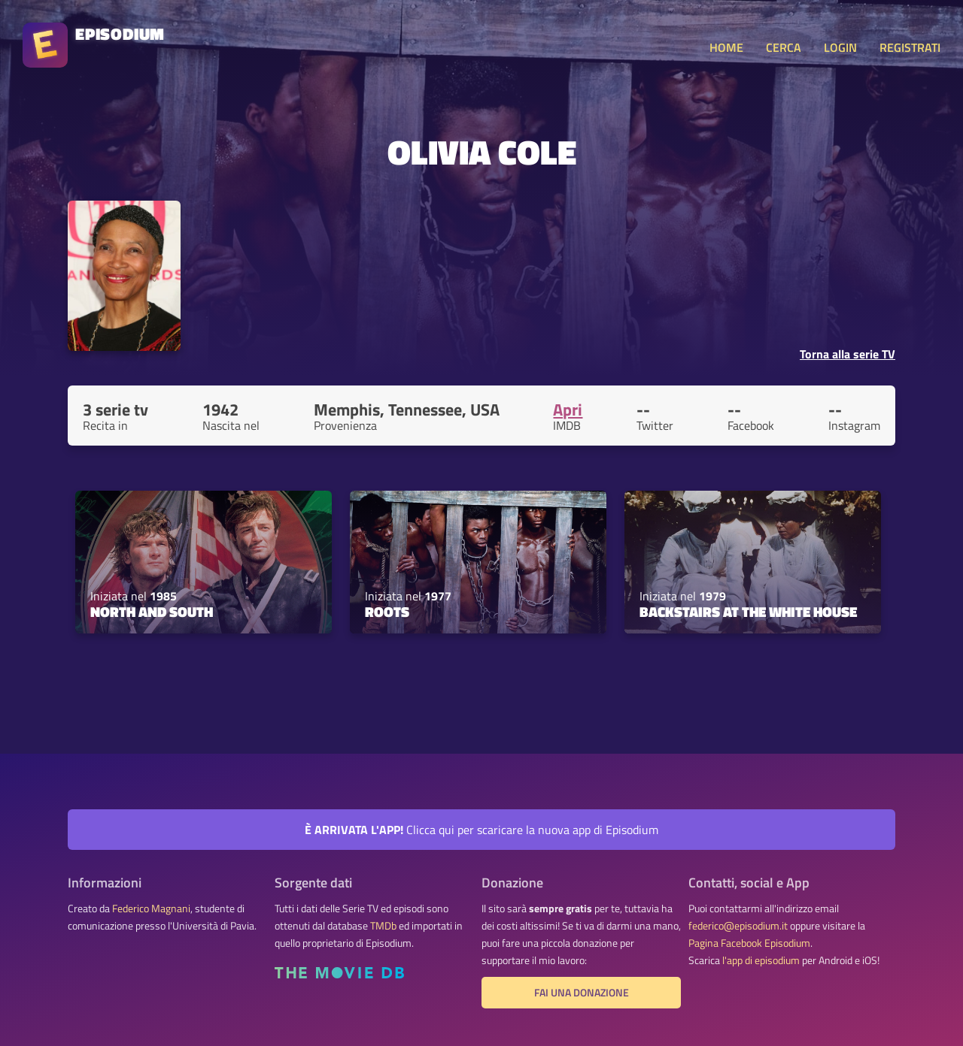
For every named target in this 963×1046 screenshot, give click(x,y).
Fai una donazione (581, 992)
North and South (151, 611)
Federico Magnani (151, 908)
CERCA (783, 47)
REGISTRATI (909, 47)
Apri (567, 409)
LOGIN (840, 47)
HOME (726, 47)
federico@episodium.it (738, 926)
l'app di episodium (761, 960)
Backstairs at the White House (748, 611)
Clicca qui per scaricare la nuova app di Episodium (481, 830)
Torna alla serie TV (847, 354)
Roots (387, 611)
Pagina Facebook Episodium (749, 943)
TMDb (383, 926)
